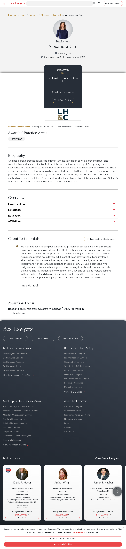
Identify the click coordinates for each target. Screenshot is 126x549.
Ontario (45, 15)
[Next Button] (39, 493)
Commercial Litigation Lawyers (17, 436)
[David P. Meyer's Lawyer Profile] (22, 477)
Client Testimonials (64, 127)
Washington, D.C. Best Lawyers (78, 366)
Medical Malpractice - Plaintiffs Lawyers (20, 411)
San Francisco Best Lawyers (76, 378)
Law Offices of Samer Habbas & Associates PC (103, 489)
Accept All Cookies (63, 544)
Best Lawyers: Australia (13, 362)
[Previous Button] (5, 493)
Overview (48, 127)
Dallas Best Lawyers (73, 374)
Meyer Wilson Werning (22, 488)
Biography (37, 127)
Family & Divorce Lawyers (14, 419)
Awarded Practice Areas (19, 127)
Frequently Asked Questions (77, 415)
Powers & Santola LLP (62, 488)
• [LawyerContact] (26, 517)
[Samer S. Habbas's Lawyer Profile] (103, 477)
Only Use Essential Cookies (63, 538)
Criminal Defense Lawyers (15, 423)
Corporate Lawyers (11, 431)
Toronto (58, 15)
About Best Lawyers (73, 406)
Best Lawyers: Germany (13, 370)
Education (14, 215)
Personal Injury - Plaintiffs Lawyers (18, 406)
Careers (67, 427)
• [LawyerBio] (22, 517)
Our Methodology (72, 411)
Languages (15, 209)
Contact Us (69, 431)
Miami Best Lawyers (73, 387)
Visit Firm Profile (63, 100)
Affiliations (14, 221)
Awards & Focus (82, 127)
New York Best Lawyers (74, 353)
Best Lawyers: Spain (12, 366)
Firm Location (16, 204)
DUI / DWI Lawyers (11, 427)
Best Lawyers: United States (15, 353)
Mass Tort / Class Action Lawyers (17, 415)
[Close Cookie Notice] (123, 527)
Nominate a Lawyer (73, 419)
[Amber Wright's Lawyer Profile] (62, 477)
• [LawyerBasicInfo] (18, 517)
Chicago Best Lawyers (74, 362)
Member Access (70, 338)
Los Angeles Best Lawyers (75, 358)
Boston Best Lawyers (73, 383)
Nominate (43, 338)
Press (66, 423)
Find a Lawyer (17, 15)
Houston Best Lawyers (74, 370)
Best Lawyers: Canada (13, 358)
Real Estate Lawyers (12, 440)
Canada (33, 15)
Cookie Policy (78, 532)
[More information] (28, 514)
